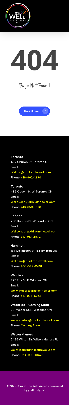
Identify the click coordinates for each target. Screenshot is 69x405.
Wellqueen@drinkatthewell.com (33, 202)
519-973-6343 (31, 296)
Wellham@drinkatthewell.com (32, 261)
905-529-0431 (31, 266)
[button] (63, 16)
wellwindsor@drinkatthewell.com (34, 291)
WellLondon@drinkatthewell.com (34, 231)
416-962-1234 (31, 177)
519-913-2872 (31, 237)
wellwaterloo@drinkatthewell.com (35, 320)
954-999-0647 (32, 355)
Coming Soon (30, 325)
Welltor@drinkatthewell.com (31, 172)
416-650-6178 (31, 207)
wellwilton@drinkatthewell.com (33, 350)
